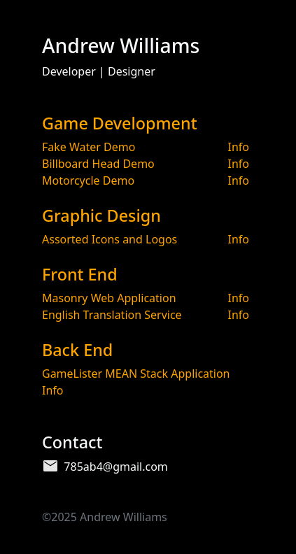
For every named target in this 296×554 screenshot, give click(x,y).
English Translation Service (112, 314)
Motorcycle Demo (88, 180)
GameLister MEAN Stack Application (136, 373)
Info (239, 147)
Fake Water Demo (88, 147)
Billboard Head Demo (98, 163)
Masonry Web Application (109, 298)
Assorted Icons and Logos (109, 239)
